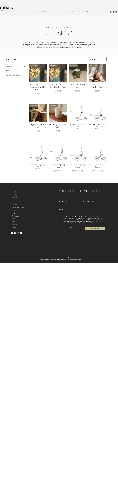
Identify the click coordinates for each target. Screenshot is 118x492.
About (14, 211)
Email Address (87, 202)
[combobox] (97, 59)
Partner (14, 227)
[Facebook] (15, 233)
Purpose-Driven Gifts (12, 73)
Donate (14, 222)
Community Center (18, 208)
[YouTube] (12, 233)
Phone (61, 209)
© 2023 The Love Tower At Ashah (73, 259)
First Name (62, 202)
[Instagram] (18, 233)
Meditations (15, 216)
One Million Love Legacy (13, 75)
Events (14, 219)
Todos (7, 70)
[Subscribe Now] (95, 228)
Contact (14, 224)
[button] (29, 12)
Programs (15, 213)
